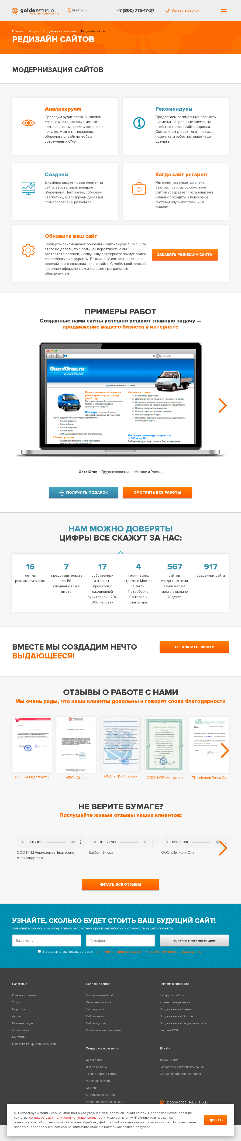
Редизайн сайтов (98, 1081)
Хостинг (91, 1088)
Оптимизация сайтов (100, 1095)
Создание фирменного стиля (180, 1074)
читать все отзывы (120, 885)
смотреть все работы (157, 492)
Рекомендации (22, 1024)
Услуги (33, 32)
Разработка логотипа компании (182, 1067)
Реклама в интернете (174, 984)
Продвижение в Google (176, 1017)
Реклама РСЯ (169, 1031)
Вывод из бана (96, 1067)
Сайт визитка (95, 1017)
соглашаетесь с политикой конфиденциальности (67, 1118)
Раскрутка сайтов (172, 996)
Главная (17, 32)
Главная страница (24, 996)
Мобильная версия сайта (103, 1031)
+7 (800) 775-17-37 (135, 10)
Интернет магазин (98, 1003)
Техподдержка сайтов (101, 1074)
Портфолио (20, 1010)
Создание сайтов (98, 984)
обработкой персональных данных (175, 952)
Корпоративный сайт (100, 996)
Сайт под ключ (96, 1024)
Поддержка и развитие (59, 32)
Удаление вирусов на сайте (105, 1102)
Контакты (18, 1038)
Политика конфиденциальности (34, 1044)
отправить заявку (194, 647)
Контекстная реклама (175, 1003)
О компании (20, 1031)
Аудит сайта (94, 1060)
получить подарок (83, 493)
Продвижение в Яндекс (176, 1010)
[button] (77, 10)
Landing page (95, 1010)
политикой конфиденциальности (119, 952)
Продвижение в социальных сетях (183, 1024)
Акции (16, 1017)
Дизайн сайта (169, 1060)
